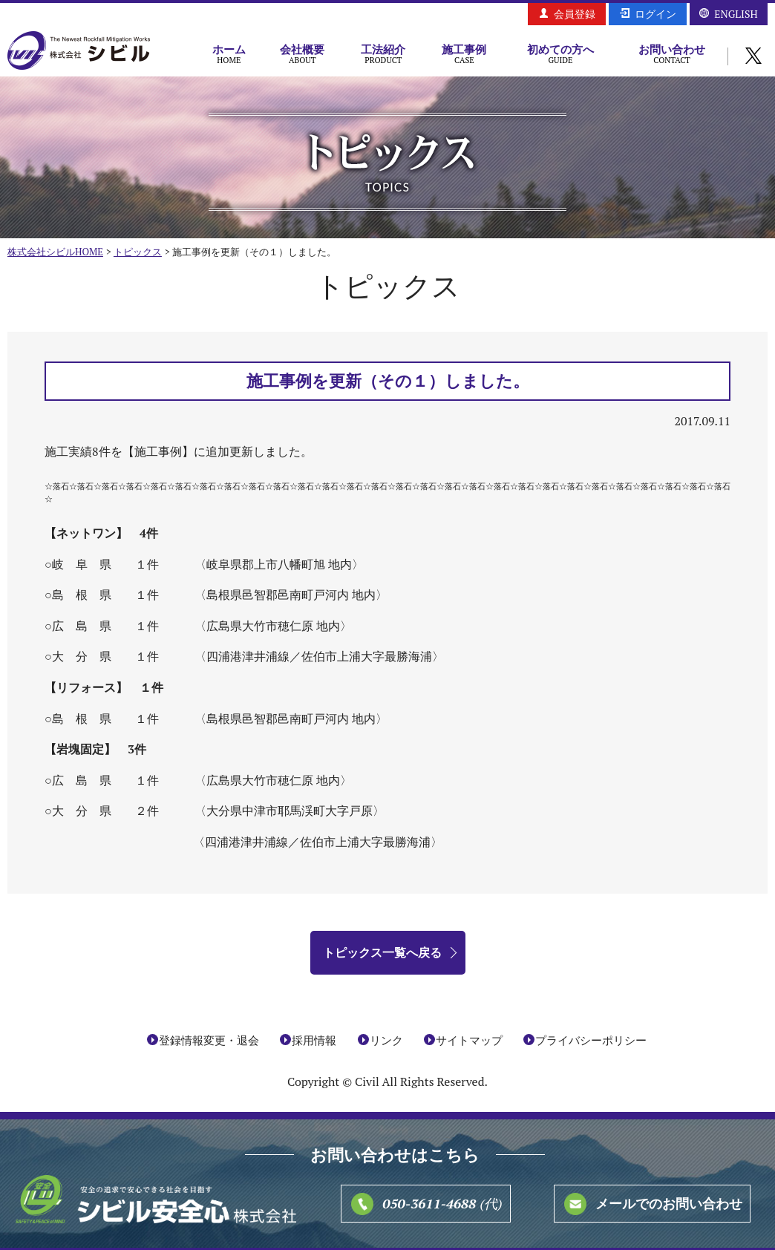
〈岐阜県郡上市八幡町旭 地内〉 (279, 564)
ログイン (655, 14)
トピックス (138, 251)
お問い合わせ (672, 53)
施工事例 (464, 53)
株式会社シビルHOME (55, 251)
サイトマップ (469, 1040)
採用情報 (314, 1040)
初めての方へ (560, 53)
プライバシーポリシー (591, 1040)
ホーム (229, 53)
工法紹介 (383, 53)
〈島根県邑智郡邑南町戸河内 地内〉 (291, 594)
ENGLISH (735, 14)
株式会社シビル (78, 51)
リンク (386, 1040)
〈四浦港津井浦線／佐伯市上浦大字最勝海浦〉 (319, 656)
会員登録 (574, 14)
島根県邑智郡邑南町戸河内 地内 (291, 718)
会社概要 (302, 53)
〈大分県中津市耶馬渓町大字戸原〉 (289, 810)
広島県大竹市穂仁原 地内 (273, 780)
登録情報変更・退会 (209, 1040)
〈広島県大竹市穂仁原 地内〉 (273, 626)
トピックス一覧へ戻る (382, 952)
